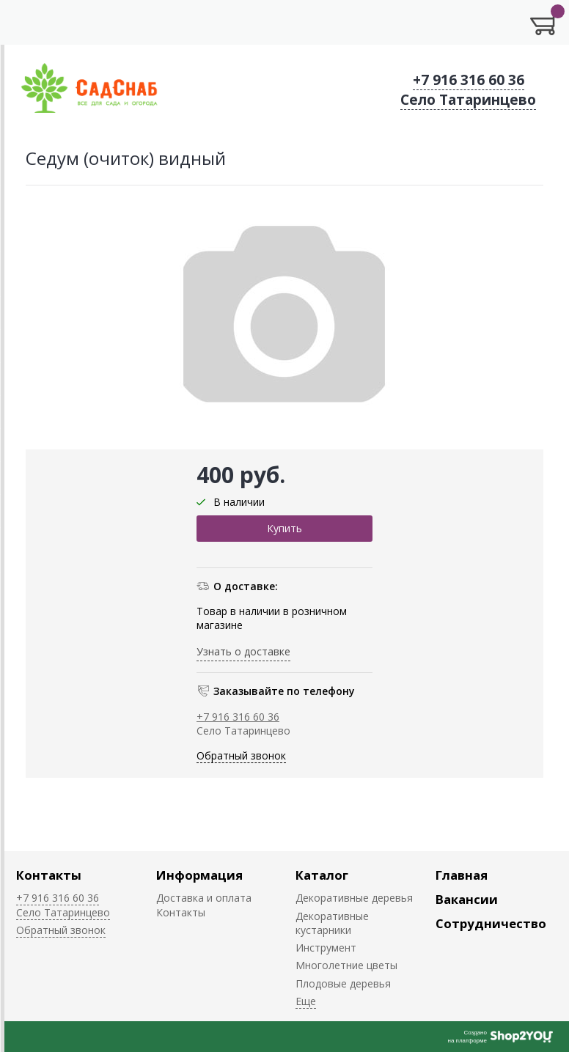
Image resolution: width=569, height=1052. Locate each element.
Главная (462, 875)
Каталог (321, 875)
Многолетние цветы (346, 965)
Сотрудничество (491, 923)
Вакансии (467, 899)
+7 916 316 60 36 (468, 79)
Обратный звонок (241, 755)
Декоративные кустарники (332, 923)
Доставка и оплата (204, 898)
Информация (199, 875)
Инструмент (325, 947)
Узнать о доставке (243, 651)
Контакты (48, 875)
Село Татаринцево (468, 99)
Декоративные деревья (354, 898)
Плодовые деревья (343, 983)
